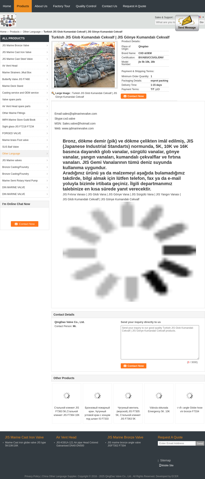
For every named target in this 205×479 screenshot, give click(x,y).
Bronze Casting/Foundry (15, 167)
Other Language (32, 31)
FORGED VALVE (11, 133)
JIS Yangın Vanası (167, 194)
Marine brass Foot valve (15, 140)
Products (23, 6)
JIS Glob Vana (97, 194)
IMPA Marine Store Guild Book (18, 119)
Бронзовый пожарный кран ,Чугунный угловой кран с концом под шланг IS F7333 (97, 413)
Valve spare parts (11, 99)
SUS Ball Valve (10, 146)
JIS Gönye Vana (118, 194)
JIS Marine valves (12, 160)
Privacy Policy (32, 476)
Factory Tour (61, 6)
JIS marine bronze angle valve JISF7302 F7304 (124, 444)
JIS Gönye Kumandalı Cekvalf (120, 199)
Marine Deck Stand (12, 86)
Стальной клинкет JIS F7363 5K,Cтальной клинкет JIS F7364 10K (67, 411)
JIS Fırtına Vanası (74, 194)
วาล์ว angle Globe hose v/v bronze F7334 (189, 409)
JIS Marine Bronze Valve (15, 45)
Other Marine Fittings (13, 113)
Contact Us (109, 6)
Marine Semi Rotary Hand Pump (20, 180)
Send (200, 443)
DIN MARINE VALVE (13, 187)
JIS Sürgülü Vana (142, 194)
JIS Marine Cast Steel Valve (17, 59)
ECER (175, 476)
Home (7, 6)
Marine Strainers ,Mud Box (16, 72)
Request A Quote (134, 6)
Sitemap (165, 460)
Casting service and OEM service (20, 92)
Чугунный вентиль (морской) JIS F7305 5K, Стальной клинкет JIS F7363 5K (128, 413)
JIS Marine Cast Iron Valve (16, 52)
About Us (41, 6)
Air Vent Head (9, 65)
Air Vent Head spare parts (16, 106)
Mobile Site (166, 465)
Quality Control (86, 6)
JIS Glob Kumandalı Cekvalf (81, 199)
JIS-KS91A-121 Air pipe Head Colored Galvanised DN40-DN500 (77, 444)
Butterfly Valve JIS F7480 (16, 79)
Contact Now (136, 96)
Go (202, 22)
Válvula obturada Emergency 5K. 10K (159, 409)
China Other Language (54, 476)
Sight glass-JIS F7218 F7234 (18, 126)
